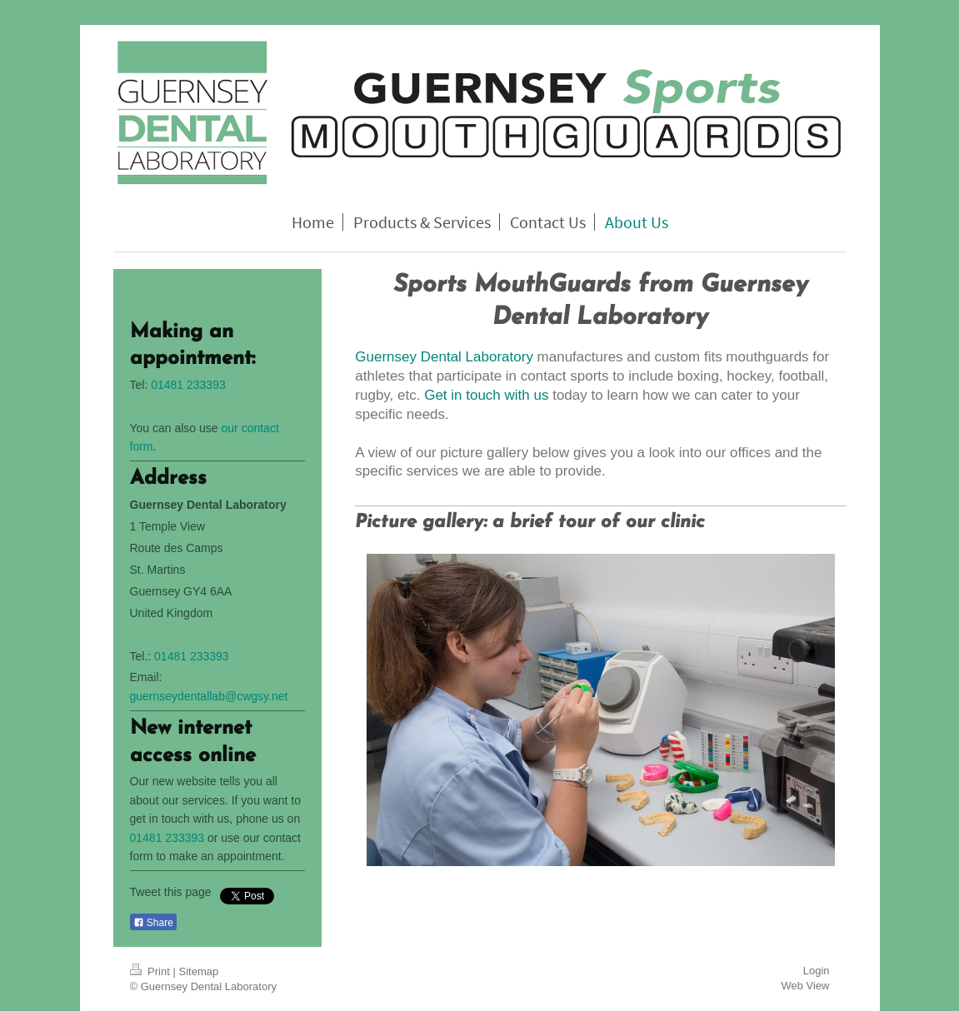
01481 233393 (188, 384)
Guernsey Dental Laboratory (444, 357)
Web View (805, 985)
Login (816, 970)
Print (151, 971)
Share (153, 923)
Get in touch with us (486, 395)
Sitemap (198, 971)
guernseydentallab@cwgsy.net (209, 696)
